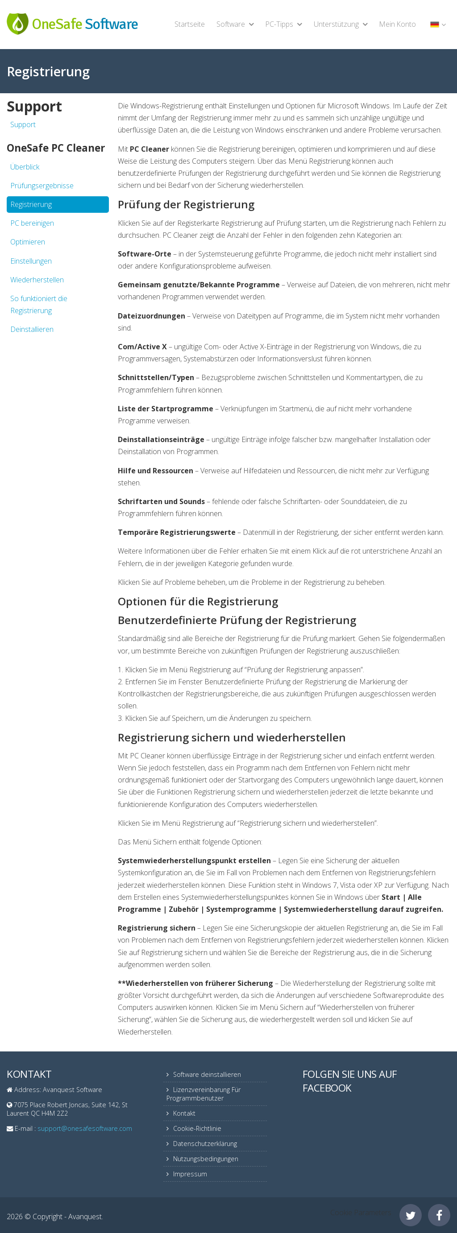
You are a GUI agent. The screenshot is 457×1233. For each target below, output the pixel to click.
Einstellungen (31, 261)
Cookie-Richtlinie (197, 1128)
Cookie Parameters (360, 1212)
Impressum (190, 1174)
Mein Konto (397, 24)
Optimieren (27, 242)
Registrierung (31, 204)
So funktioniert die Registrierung (38, 304)
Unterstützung (336, 24)
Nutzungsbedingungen (205, 1158)
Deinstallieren (32, 329)
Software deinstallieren (207, 1074)
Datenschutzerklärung (205, 1143)
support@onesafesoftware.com (84, 1128)
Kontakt (184, 1113)
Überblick (24, 167)
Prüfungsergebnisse (42, 185)
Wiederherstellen (37, 280)
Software (230, 24)
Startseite (189, 24)
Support (23, 124)
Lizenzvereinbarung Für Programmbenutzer (203, 1093)
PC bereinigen (32, 223)
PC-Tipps (279, 24)
